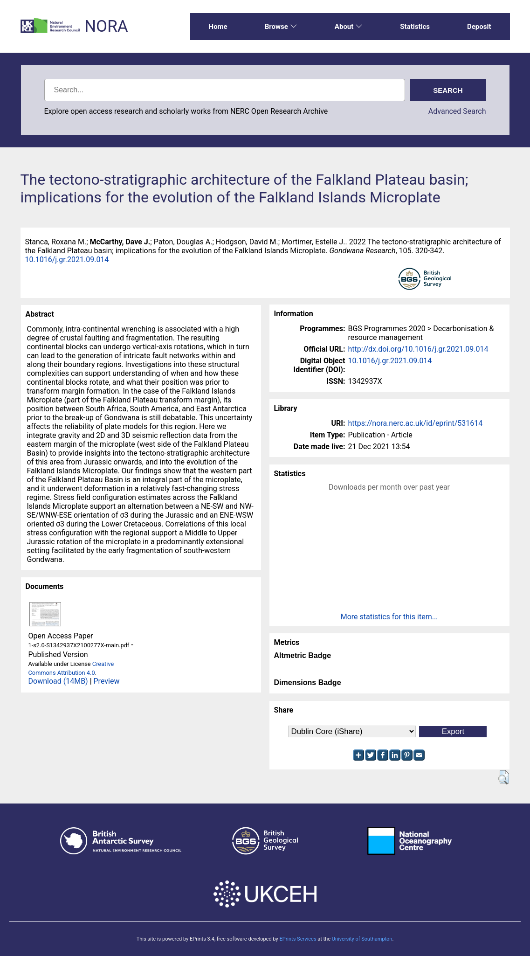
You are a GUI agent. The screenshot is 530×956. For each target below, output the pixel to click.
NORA (106, 26)
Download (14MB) (58, 681)
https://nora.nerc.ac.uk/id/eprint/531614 (415, 423)
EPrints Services (297, 939)
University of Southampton (362, 939)
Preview (107, 681)
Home (218, 26)
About (349, 26)
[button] (503, 777)
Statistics (415, 26)
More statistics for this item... (389, 616)
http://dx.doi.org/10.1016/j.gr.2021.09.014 (418, 349)
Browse (281, 26)
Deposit (479, 26)
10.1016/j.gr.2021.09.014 (67, 259)
